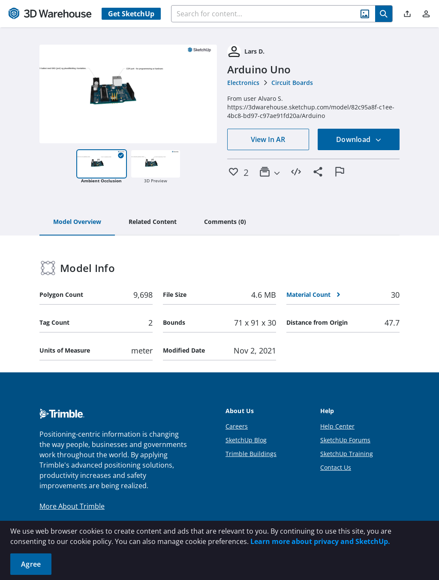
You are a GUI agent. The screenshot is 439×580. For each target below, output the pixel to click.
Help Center (337, 426)
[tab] (77, 222)
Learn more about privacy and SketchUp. (320, 541)
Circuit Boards (292, 83)
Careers (237, 426)
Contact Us (335, 467)
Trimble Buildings (251, 454)
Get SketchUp (131, 13)
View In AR (268, 139)
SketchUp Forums (345, 440)
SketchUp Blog (246, 440)
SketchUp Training (346, 454)
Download (359, 139)
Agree (31, 564)
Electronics (243, 83)
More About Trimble (72, 506)
